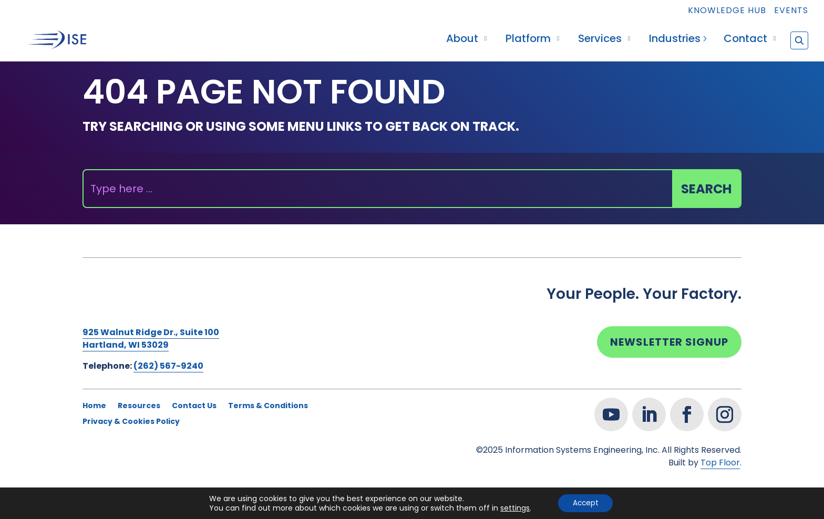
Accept (585, 502)
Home (94, 406)
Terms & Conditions (268, 406)
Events (791, 11)
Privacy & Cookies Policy (131, 422)
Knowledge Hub (727, 11)
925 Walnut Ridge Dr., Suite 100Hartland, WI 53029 (151, 338)
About (462, 40)
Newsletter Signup (669, 342)
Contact (745, 40)
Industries (675, 40)
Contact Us (194, 406)
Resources (139, 406)
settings (513, 507)
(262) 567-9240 (168, 366)
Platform (528, 40)
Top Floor (720, 462)
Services (600, 40)
